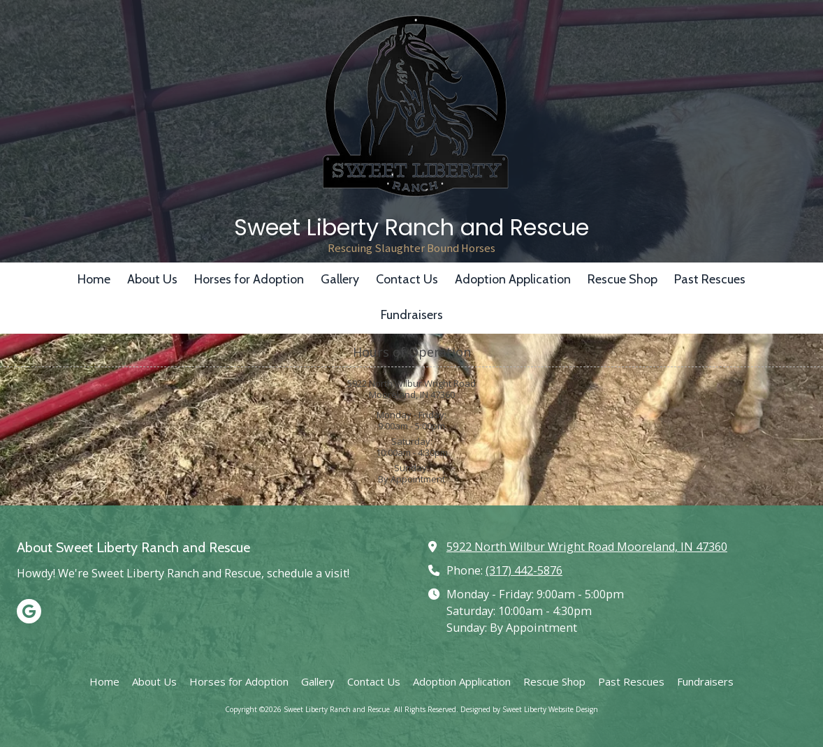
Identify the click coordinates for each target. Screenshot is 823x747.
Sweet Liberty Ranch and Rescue (411, 227)
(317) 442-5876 (524, 570)
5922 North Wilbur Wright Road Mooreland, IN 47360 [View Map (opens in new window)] (586, 546)
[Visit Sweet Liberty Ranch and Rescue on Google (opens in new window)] (29, 611)
